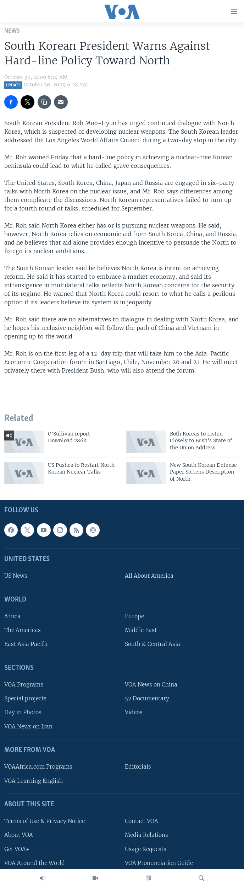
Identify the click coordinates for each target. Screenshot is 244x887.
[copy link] (44, 102)
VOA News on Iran (28, 726)
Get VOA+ (16, 849)
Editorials (138, 766)
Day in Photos (22, 712)
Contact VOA (141, 821)
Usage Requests (145, 849)
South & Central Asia (152, 644)
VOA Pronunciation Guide (159, 863)
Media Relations (146, 835)
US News (15, 575)
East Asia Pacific (26, 644)
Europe (134, 616)
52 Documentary (147, 698)
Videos (134, 712)
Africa (12, 616)
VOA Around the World (34, 863)
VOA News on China (151, 684)
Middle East (141, 630)
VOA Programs (23, 684)
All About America (149, 575)
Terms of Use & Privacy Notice (44, 821)
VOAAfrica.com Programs (38, 766)
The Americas (22, 630)
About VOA (18, 835)
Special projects (25, 698)
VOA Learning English (33, 781)
